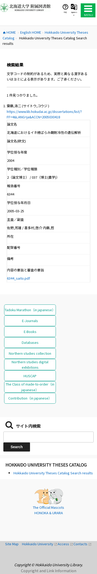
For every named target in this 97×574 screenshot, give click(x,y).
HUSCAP (30, 375)
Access (65, 543)
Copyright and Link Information (48, 570)
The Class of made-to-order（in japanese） (30, 387)
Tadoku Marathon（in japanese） (30, 309)
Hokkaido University (40, 543)
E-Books (30, 331)
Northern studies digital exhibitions (30, 364)
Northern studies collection (30, 353)
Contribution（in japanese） (30, 398)
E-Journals (30, 320)
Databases (30, 342)
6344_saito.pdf (18, 278)
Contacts (82, 543)
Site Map (13, 543)
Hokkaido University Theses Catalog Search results (53, 472)
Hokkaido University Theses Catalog (46, 465)
